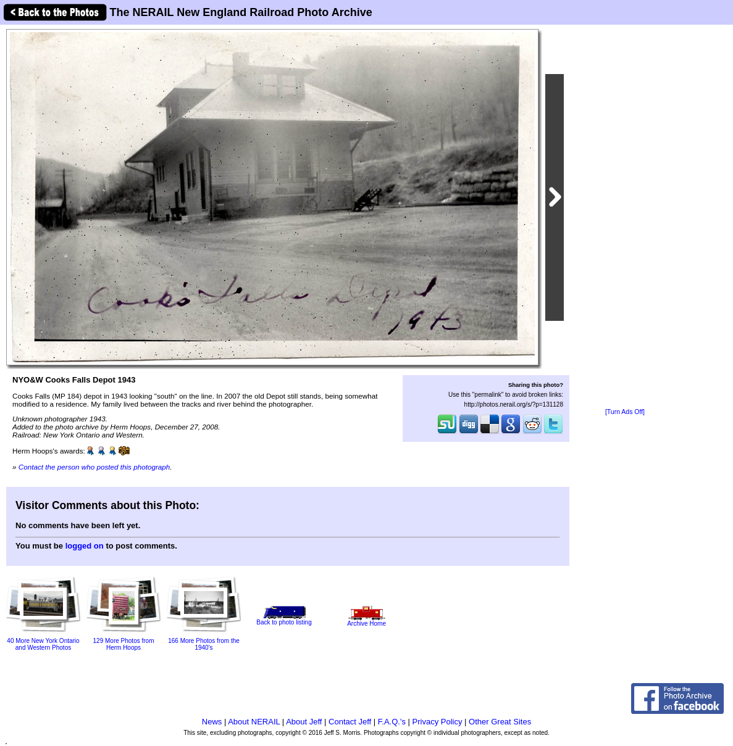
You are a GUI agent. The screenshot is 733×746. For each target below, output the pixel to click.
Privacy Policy (438, 721)
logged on (84, 545)
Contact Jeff (350, 721)
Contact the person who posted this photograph (94, 467)
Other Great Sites (500, 721)
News (212, 721)
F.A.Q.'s (392, 721)
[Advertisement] (625, 217)
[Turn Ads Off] (625, 411)
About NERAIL (254, 721)
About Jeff (304, 721)
